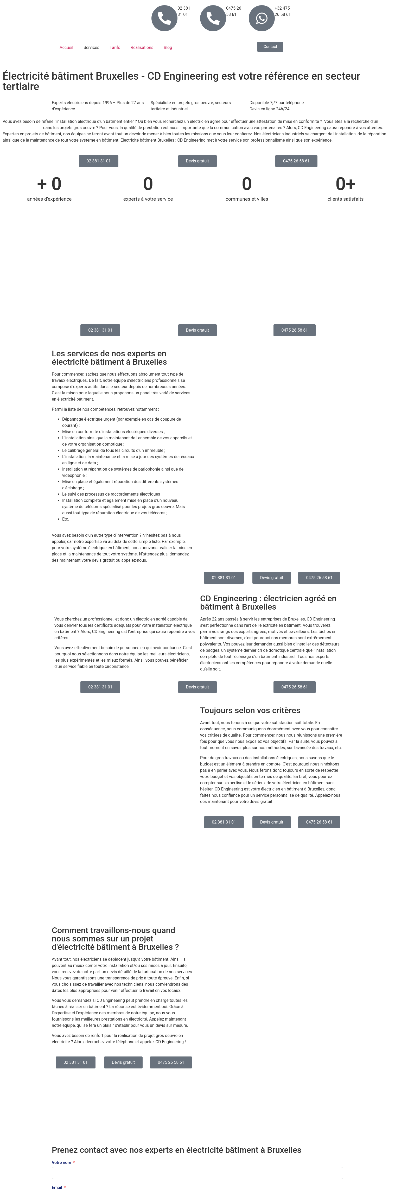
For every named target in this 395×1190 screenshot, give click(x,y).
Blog (168, 47)
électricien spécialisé (22, 127)
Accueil (66, 47)
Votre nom (61, 1162)
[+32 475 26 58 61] (262, 18)
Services (91, 47)
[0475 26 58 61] (213, 18)
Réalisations (142, 47)
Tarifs (115, 47)
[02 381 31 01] (164, 18)
